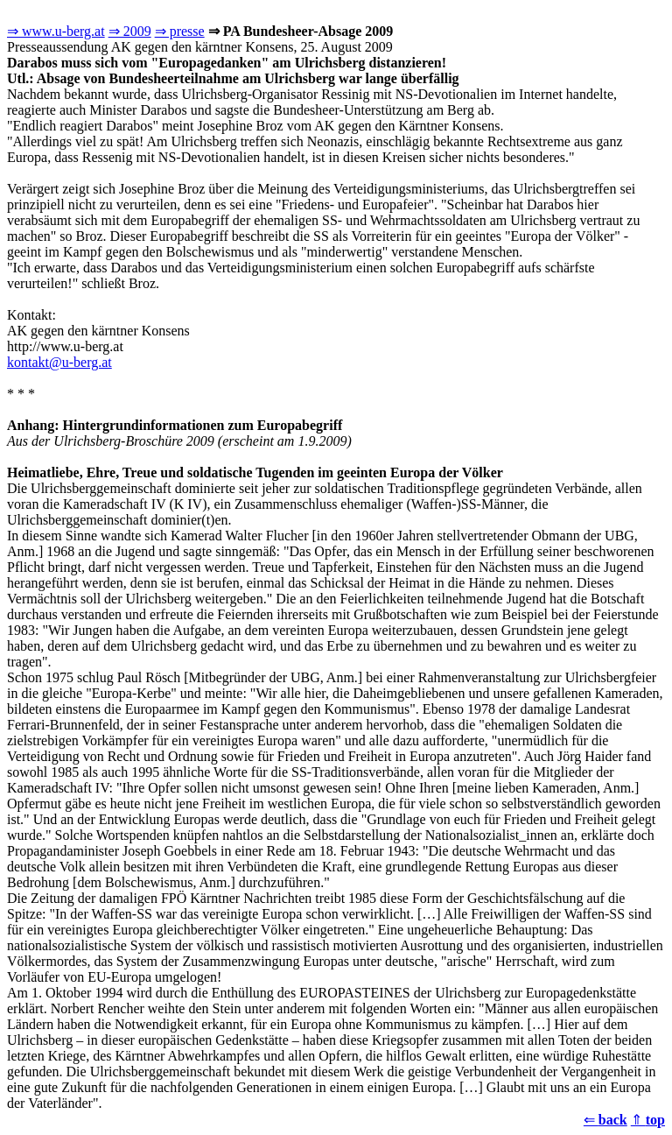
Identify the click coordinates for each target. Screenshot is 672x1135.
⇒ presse (180, 31)
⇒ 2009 (129, 31)
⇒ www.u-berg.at (56, 31)
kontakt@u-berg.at (59, 362)
